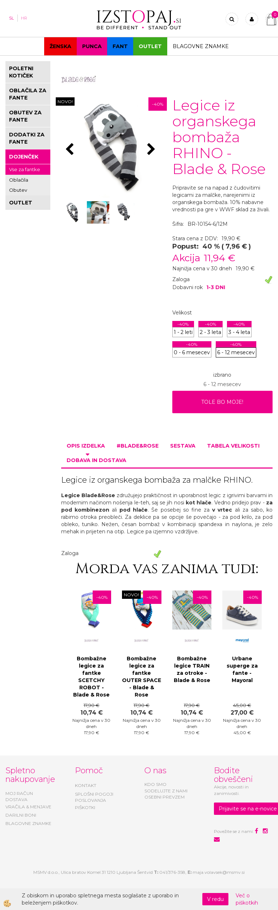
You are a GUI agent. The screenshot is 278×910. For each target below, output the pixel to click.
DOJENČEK (23, 156)
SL (11, 18)
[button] (152, 150)
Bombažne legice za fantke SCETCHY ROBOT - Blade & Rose (91, 676)
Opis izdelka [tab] (86, 446)
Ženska (60, 46)
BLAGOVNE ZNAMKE (28, 823)
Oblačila (18, 180)
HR (24, 18)
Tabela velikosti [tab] (233, 446)
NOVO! (65, 101)
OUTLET (150, 46)
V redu (215, 899)
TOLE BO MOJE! (222, 402)
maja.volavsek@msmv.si (219, 872)
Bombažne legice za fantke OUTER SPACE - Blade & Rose (141, 676)
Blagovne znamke (201, 46)
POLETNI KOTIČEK (21, 72)
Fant (120, 46)
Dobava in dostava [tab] (96, 460)
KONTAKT (85, 785)
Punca (92, 46)
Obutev (18, 190)
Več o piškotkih (247, 899)
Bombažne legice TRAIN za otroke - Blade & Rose (192, 669)
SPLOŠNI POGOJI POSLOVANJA (94, 797)
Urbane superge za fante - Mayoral (242, 669)
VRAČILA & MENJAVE (28, 806)
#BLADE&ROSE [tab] (138, 446)
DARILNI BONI (20, 815)
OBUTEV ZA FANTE (25, 116)
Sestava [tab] (182, 446)
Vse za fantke (24, 169)
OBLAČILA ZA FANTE (27, 94)
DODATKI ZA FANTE (27, 138)
